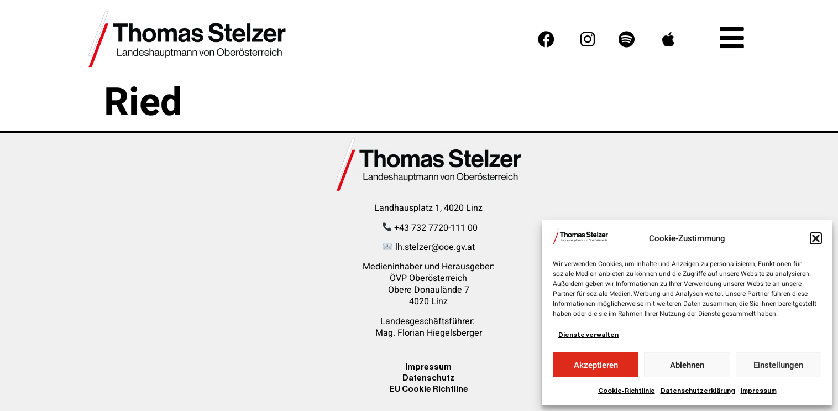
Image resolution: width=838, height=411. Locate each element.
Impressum (759, 390)
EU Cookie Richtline (428, 388)
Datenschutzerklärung (698, 390)
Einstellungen (778, 365)
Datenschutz (428, 377)
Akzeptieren (596, 365)
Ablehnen (687, 365)
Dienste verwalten (588, 334)
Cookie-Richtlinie (626, 390)
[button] (815, 238)
